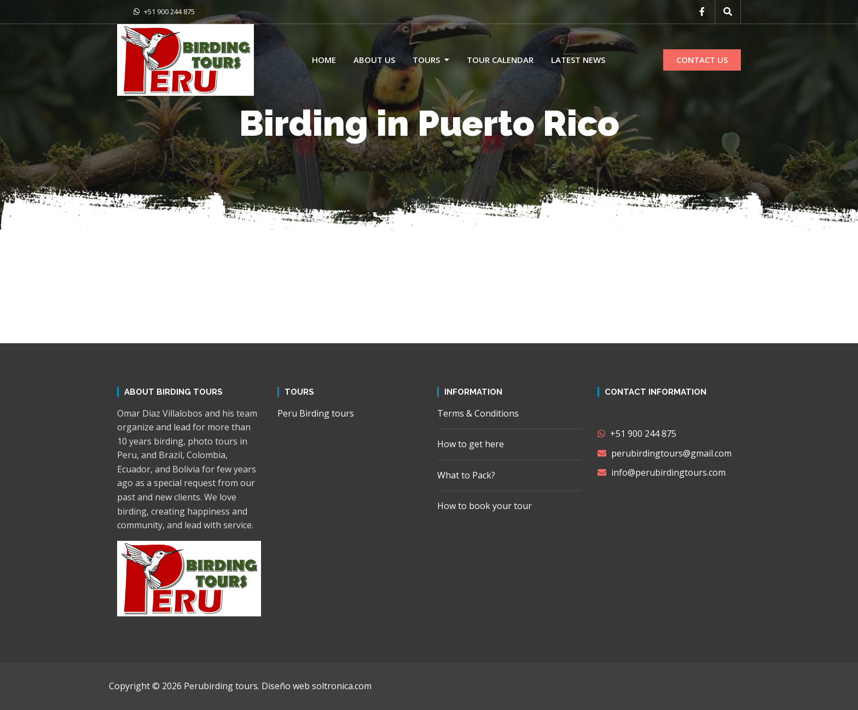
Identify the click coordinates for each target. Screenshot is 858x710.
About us (374, 59)
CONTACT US (702, 59)
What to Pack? (466, 475)
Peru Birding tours (315, 413)
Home (324, 59)
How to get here (470, 444)
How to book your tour (484, 506)
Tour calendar (500, 59)
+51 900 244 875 (164, 11)
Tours (426, 59)
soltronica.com (342, 686)
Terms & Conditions (478, 413)
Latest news (578, 59)
